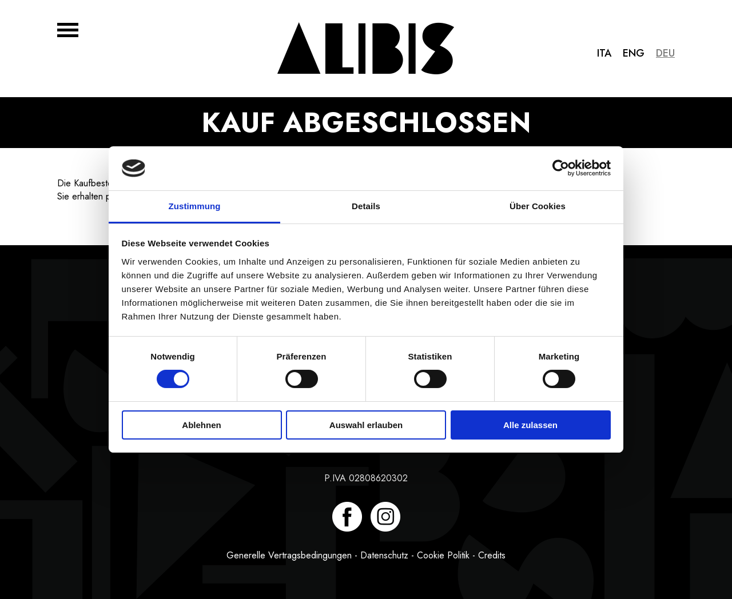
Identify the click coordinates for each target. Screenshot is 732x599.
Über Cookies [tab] (538, 206)
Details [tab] (366, 206)
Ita (604, 53)
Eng (634, 53)
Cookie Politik (443, 555)
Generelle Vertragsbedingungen (289, 555)
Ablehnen (201, 425)
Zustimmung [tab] (195, 206)
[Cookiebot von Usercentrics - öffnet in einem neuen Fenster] (561, 168)
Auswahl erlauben (366, 425)
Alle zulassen (530, 425)
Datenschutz (384, 555)
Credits (492, 555)
